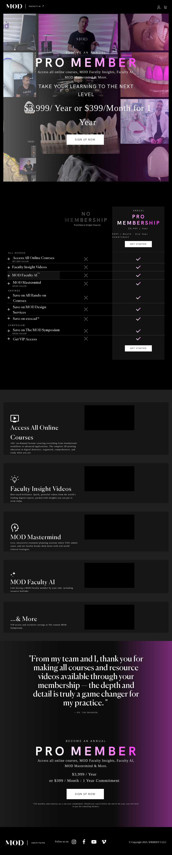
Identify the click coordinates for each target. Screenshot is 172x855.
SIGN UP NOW (85, 139)
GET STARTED (86, 239)
